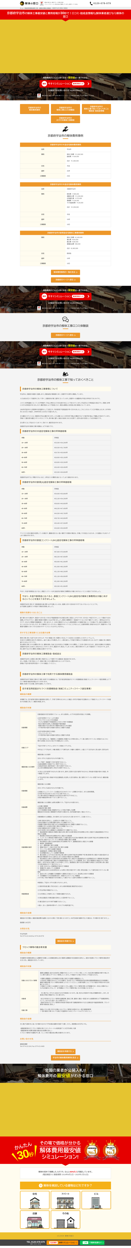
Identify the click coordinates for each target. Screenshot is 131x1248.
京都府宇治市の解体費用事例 (34, 109)
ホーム (21, 8)
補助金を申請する (64, 941)
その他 (65, 1213)
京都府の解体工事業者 (45, 8)
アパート (65, 1194)
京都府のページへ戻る (65, 280)
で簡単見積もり (92, 1242)
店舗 (35, 1213)
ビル (96, 1194)
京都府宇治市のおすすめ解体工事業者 (65, 119)
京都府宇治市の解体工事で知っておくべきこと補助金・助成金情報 (96, 109)
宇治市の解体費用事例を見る (64, 1058)
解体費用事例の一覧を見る (65, 272)
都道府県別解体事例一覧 (31, 8)
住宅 (35, 1194)
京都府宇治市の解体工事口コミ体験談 (65, 109)
